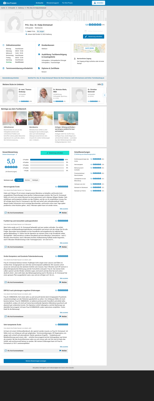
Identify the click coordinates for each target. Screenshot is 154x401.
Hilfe (100, 84)
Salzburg (21, 8)
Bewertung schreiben (93, 36)
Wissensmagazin (53, 3)
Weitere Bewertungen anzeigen (36, 361)
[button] (2, 95)
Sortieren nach (8, 180)
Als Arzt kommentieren (14, 213)
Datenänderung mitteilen (10, 78)
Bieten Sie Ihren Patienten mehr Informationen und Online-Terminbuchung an (66, 78)
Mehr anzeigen (64, 208)
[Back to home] (9, 3)
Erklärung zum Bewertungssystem (85, 154)
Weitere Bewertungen (9, 154)
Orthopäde (11, 8)
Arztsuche (39, 3)
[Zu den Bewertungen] (95, 24)
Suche (3, 8)
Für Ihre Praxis (67, 3)
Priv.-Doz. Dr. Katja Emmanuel (36, 8)
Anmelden (98, 3)
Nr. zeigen (40, 31)
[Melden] (63, 213)
